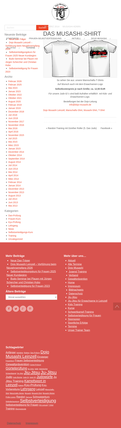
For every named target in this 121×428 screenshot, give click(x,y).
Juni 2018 (13, 118)
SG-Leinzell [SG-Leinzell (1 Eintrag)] (43, 405)
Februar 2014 (15, 182)
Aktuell (71, 260)
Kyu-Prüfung (14, 222)
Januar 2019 (14, 108)
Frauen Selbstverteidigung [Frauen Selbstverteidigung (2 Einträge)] (29, 360)
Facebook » (106, 128)
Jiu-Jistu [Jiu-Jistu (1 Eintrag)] (20, 373)
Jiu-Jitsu (72, 297)
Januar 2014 (14, 185)
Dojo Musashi (75, 267)
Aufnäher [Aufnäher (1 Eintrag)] (20, 353)
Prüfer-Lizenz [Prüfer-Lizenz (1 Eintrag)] (11, 397)
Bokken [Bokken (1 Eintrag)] (27, 353)
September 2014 (16, 158)
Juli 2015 (12, 138)
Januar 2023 (14, 91)
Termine (72, 326)
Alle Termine (75, 264)
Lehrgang (13, 225)
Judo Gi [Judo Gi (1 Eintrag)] (26, 377)
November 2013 (16, 192)
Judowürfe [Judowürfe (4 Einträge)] (45, 377)
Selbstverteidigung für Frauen (84, 315)
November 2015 (16, 135)
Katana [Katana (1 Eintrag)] (21, 385)
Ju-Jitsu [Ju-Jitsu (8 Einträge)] (49, 372)
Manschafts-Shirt (74, 110)
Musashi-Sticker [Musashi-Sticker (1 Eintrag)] (49, 393)
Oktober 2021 (15, 98)
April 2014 (13, 175)
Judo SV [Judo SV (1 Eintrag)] (33, 377)
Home (71, 282)
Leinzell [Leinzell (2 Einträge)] (40, 389)
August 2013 (14, 195)
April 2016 (13, 131)
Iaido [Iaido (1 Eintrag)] (36, 369)
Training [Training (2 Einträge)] (10, 408)
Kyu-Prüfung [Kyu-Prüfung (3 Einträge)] (32, 385)
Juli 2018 (12, 115)
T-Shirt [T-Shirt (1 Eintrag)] (51, 405)
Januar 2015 (14, 148)
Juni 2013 (13, 202)
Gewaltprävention (78, 279)
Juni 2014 (13, 169)
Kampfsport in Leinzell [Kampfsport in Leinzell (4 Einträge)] (26, 383)
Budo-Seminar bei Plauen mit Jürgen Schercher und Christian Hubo (21, 61)
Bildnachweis (76, 289)
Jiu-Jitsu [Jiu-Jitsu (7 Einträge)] (32, 372)
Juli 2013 (12, 199)
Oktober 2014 (15, 155)
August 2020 (14, 101)
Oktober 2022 (15, 94)
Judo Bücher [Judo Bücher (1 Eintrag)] (17, 377)
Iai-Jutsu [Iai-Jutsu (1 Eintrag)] (31, 369)
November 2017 (16, 121)
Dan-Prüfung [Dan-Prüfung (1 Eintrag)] (35, 353)
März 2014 (13, 179)
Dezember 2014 (16, 152)
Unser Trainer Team (79, 330)
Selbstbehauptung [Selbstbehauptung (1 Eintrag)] (12, 401)
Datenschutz (76, 293)
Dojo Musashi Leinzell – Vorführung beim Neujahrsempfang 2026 (22, 45)
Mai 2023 (12, 88)
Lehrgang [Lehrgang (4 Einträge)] (27, 389)
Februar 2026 (15, 81)
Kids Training (75, 304)
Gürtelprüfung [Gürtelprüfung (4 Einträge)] (16, 368)
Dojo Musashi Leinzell (54, 110)
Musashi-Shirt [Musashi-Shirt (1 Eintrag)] (37, 393)
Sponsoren (74, 319)
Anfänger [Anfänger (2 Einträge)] (11, 352)
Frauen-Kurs (14, 219)
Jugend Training (78, 271)
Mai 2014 (12, 172)
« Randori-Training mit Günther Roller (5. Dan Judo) (71, 128)
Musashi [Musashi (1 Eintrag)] (28, 393)
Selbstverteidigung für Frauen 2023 (30, 286)
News (11, 229)
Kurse (71, 308)
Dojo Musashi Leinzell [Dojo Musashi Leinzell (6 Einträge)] (27, 354)
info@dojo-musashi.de (80, 104)
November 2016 (16, 125)
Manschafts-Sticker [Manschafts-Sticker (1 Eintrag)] (17, 393)
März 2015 (13, 145)
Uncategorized (15, 239)
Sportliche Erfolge (78, 322)
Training (12, 235)
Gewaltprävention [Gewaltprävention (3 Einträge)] (17, 364)
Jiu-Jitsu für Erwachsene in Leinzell (87, 300)
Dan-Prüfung (14, 215)
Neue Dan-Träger (17, 39)
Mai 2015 (12, 142)
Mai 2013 (12, 205)
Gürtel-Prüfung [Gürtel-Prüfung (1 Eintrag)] (35, 365)
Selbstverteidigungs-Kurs (20, 232)
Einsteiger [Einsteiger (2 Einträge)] (42, 357)
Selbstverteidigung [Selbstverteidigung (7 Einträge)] (38, 400)
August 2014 (14, 162)
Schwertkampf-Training (81, 312)
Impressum (74, 286)
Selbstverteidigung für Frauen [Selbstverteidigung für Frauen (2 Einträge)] (22, 405)
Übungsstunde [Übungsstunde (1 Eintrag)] (20, 409)
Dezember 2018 (16, 111)
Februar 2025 (15, 84)
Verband (73, 275)
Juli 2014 (12, 165)
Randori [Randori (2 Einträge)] (20, 396)
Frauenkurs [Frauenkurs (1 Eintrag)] (10, 361)
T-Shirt (101, 110)
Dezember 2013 (16, 189)
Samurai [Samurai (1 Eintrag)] (29, 397)
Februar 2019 (15, 105)
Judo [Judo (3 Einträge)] (9, 377)
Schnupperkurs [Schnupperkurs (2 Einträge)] (41, 396)
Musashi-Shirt (90, 110)
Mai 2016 (12, 128)
